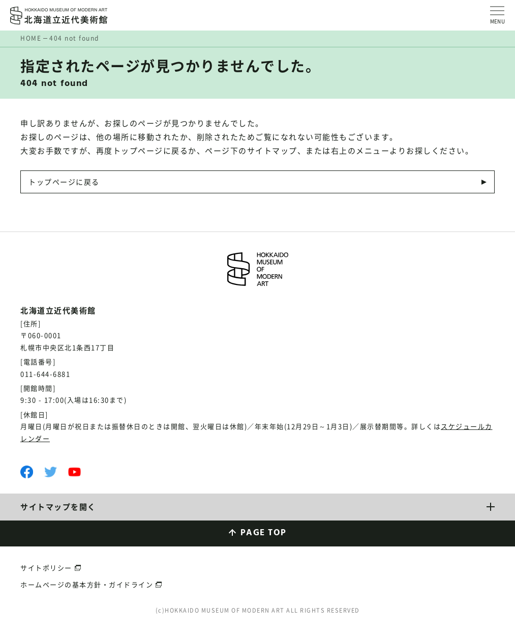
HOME (30, 38)
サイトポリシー (46, 567)
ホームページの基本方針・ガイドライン (86, 584)
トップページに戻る (64, 182)
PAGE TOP (263, 533)
